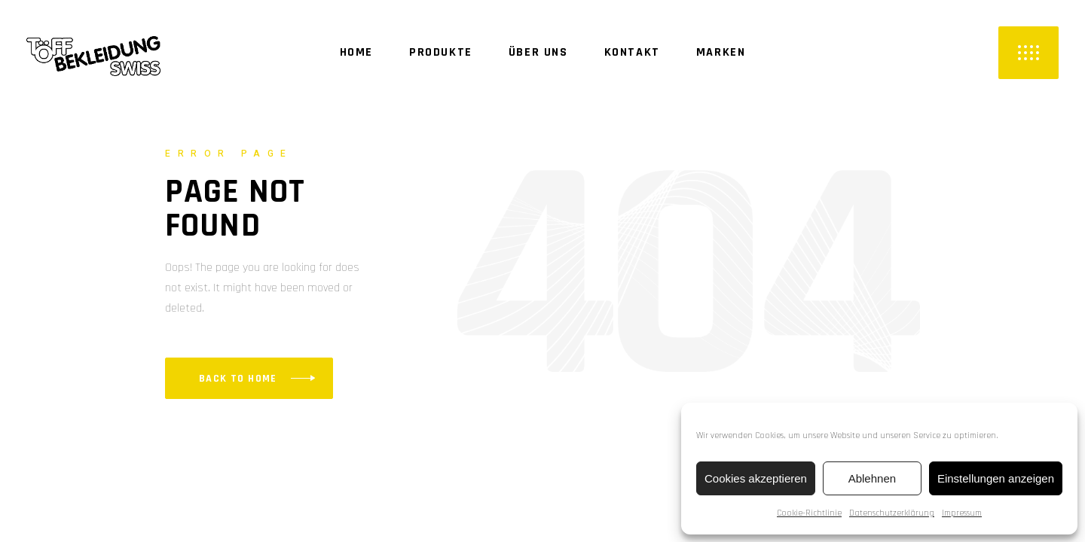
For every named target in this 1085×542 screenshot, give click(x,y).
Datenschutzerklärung (891, 513)
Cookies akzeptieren (755, 478)
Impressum (962, 513)
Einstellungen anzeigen (995, 478)
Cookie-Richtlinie (809, 513)
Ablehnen (872, 478)
